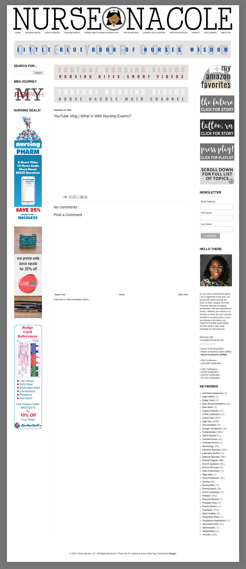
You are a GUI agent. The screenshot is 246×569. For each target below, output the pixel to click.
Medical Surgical (210, 460)
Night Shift (207, 474)
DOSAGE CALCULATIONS (154, 33)
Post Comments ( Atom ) (77, 299)
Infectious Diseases (211, 450)
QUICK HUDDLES (52, 33)
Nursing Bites (208, 485)
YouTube (206, 534)
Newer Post (60, 294)
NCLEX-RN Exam (210, 467)
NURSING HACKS (33, 33)
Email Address (208, 201)
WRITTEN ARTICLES (178, 33)
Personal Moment (210, 499)
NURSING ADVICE (72, 33)
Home (122, 294)
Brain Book (207, 407)
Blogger (172, 553)
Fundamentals (209, 432)
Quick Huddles (209, 513)
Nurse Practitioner (210, 478)
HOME (18, 33)
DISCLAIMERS (210, 33)
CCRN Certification (211, 414)
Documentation (209, 425)
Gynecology (208, 446)
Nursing (206, 482)
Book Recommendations (214, 404)
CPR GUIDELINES (131, 33)
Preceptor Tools (209, 503)
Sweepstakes (208, 531)
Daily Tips (207, 421)
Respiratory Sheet (210, 517)
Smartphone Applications (214, 520)
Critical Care (208, 418)
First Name (206, 213)
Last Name (206, 224)
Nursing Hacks (209, 488)
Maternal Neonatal (211, 457)
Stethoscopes (209, 527)
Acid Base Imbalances (212, 393)
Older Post (183, 294)
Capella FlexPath (210, 411)
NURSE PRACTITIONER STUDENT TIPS (101, 33)
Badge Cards (208, 400)
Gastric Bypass (209, 435)
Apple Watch (208, 396)
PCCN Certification (211, 492)
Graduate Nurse (210, 439)
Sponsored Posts (210, 524)
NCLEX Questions (211, 464)
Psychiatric (207, 510)
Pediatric (206, 496)
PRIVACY (196, 33)
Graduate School (210, 442)
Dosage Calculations (212, 428)
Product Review (209, 506)
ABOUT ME (226, 33)
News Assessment (211, 471)
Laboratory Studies (211, 453)
